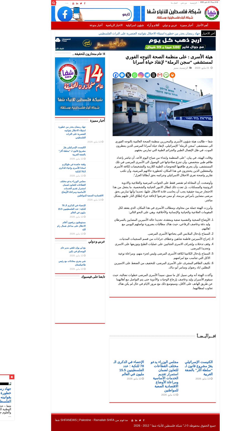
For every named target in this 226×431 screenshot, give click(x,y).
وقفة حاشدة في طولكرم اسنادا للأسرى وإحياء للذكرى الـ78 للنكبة (49, 168)
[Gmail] (137, 75)
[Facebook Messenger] (99, 75)
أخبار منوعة (73, 25)
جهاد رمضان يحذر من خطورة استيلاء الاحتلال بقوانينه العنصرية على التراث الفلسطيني (127, 33)
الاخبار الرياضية (91, 25)
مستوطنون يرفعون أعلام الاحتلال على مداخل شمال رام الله (49, 226)
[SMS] (143, 75)
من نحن (161, 3)
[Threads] (131, 75)
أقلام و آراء (131, 25)
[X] (106, 75)
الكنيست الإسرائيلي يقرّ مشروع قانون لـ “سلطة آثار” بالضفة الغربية (49, 151)
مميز (153, 67)
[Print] (150, 75)
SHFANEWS (46, 420)
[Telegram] (125, 75)
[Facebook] (93, 75)
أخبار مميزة (164, 25)
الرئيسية (171, 3)
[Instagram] (118, 75)
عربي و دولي (147, 25)
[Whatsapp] (112, 75)
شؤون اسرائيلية (112, 25)
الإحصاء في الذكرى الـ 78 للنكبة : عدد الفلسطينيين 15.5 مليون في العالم (49, 209)
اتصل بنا (152, 3)
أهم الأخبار (180, 25)
